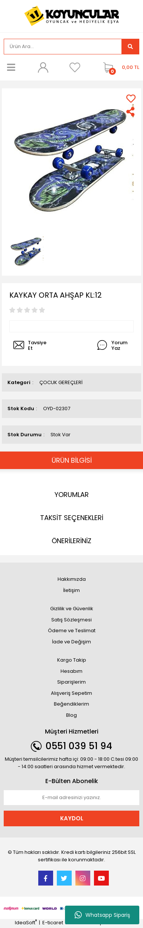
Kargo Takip (71, 659)
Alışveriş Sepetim (71, 693)
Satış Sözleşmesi (71, 619)
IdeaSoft (26, 922)
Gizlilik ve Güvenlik (71, 608)
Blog (71, 715)
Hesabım (71, 671)
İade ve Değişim (71, 641)
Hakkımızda (72, 579)
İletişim (71, 590)
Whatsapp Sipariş (102, 915)
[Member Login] (43, 67)
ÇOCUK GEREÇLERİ (60, 382)
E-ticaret (52, 922)
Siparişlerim (71, 681)
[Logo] (71, 15)
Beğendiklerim (71, 703)
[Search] (62, 46)
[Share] (131, 111)
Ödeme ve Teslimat (71, 630)
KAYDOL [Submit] (71, 818)
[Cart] (119, 67)
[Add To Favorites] (131, 98)
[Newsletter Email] (71, 797)
